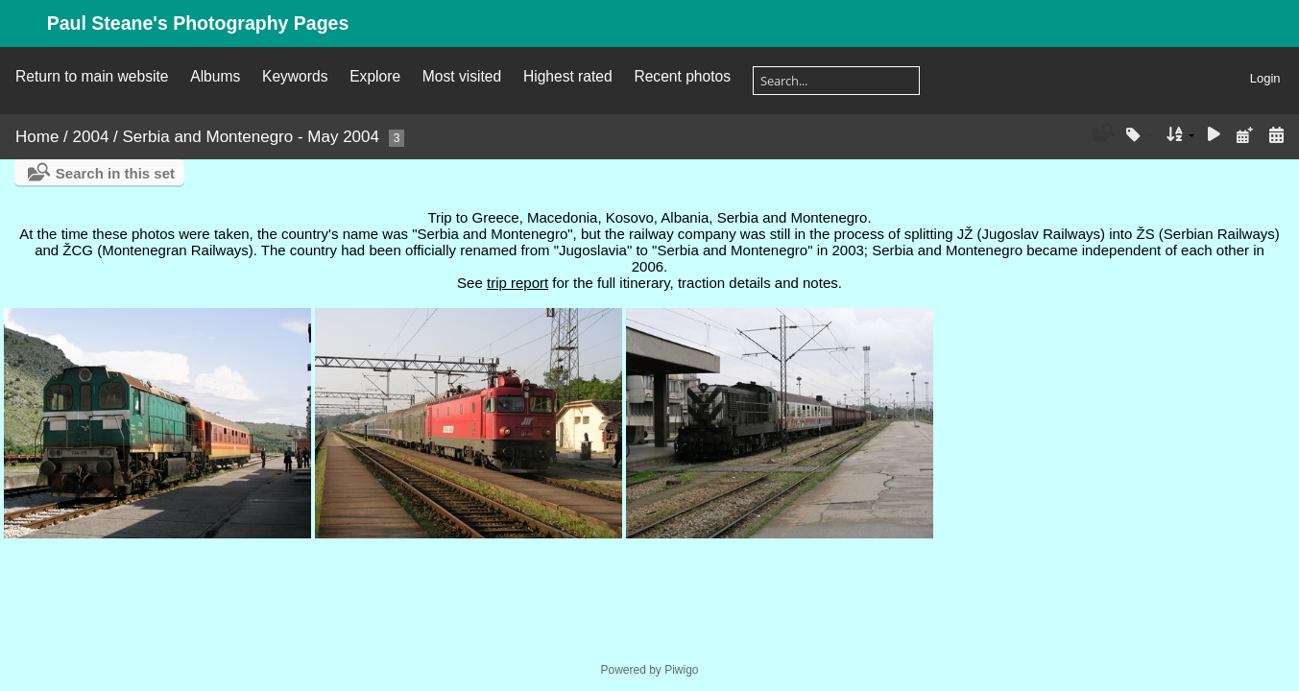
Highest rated (568, 76)
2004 (91, 137)
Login (1265, 78)
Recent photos (682, 76)
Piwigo (681, 670)
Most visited (461, 76)
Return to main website (91, 76)
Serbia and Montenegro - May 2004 (251, 137)
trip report (517, 282)
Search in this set (115, 173)
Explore (374, 76)
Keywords (294, 76)
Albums (215, 76)
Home (37, 137)
